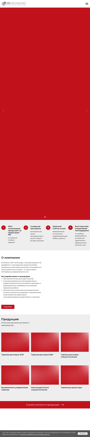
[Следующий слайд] (86, 101)
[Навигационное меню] (87, 4)
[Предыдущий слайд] (3, 101)
